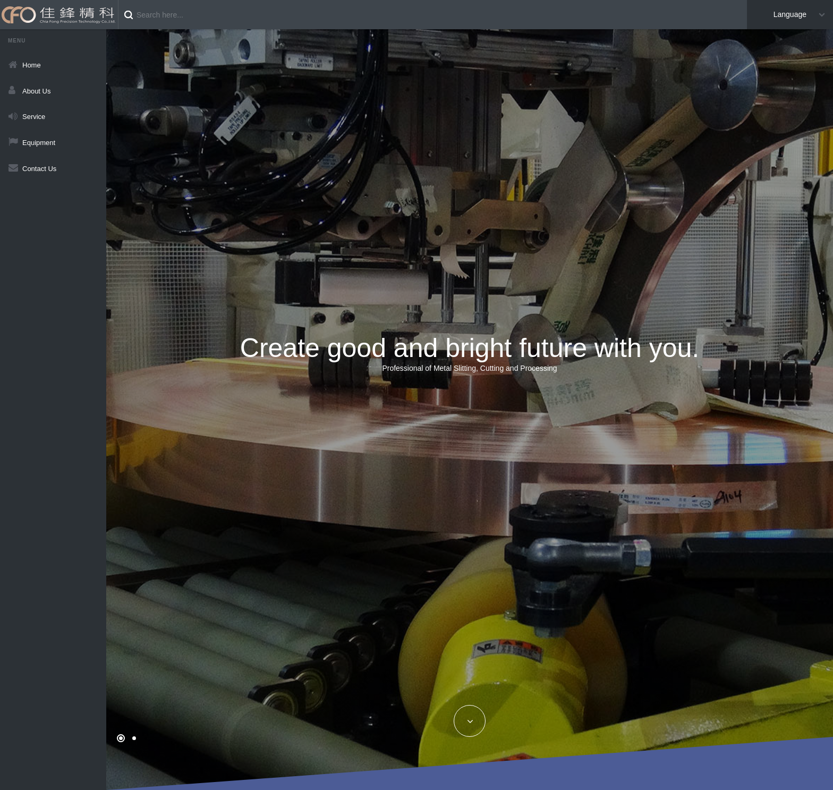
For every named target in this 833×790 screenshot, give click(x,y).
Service (33, 117)
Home (31, 65)
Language (790, 14)
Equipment (38, 143)
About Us (36, 91)
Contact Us (39, 169)
